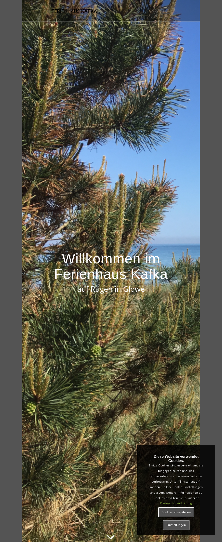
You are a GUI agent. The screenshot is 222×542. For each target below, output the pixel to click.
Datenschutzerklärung (176, 503)
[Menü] (163, 10)
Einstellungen (176, 525)
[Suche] (152, 10)
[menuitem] (152, 10)
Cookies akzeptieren (176, 512)
